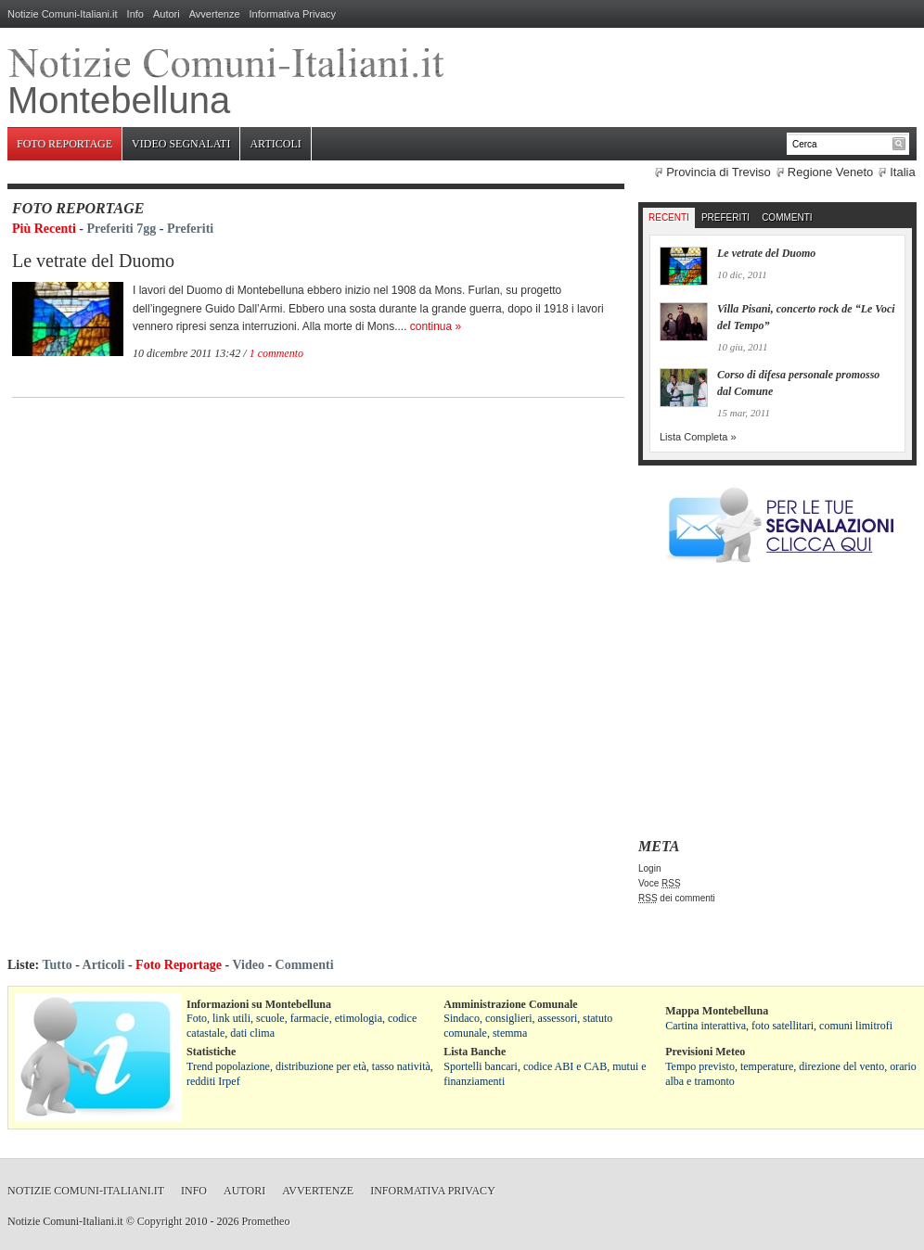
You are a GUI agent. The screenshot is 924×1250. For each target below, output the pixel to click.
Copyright (160, 1221)
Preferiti (190, 229)
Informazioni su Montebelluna (258, 1004)
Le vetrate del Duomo (93, 260)
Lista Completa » (698, 436)
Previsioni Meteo (705, 1051)
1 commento (276, 353)
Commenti (787, 217)
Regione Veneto (831, 172)
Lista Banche (474, 1051)
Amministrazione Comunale (510, 1004)
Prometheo (265, 1221)
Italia (902, 172)
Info (135, 13)
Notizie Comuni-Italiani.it (62, 13)
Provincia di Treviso (718, 172)
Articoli (275, 143)
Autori (166, 13)
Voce (659, 883)
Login (649, 868)
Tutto (56, 965)
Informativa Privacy (293, 13)
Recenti (668, 217)
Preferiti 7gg (122, 229)
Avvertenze (214, 13)
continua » (435, 326)
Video (247, 965)
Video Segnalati (181, 143)
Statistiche (211, 1051)
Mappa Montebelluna (716, 1010)
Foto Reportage (64, 143)
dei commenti (676, 898)
